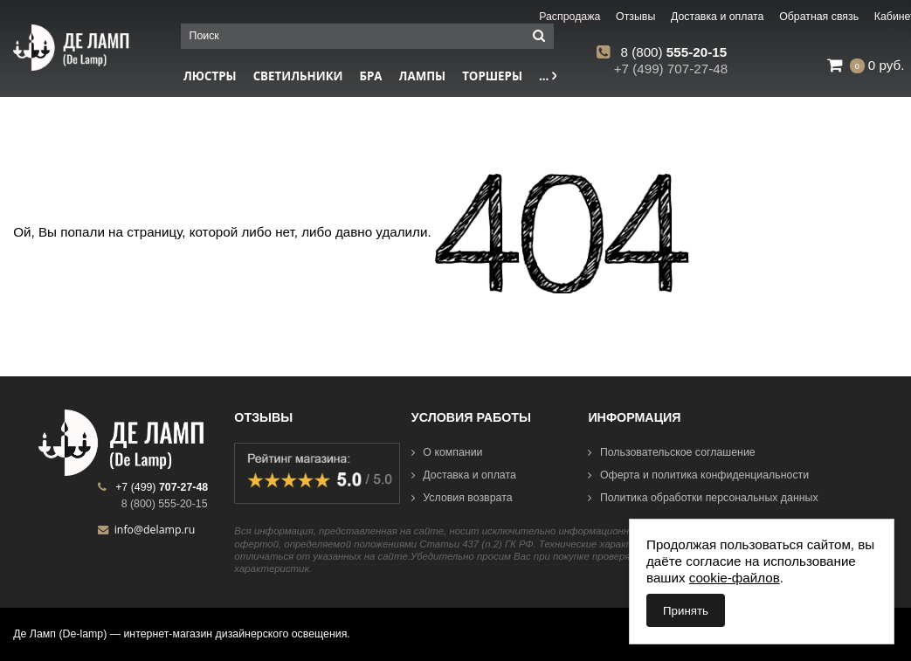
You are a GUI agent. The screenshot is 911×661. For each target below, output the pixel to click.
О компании (447, 452)
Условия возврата (462, 498)
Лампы (422, 76)
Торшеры (492, 76)
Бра (371, 76)
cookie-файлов (734, 577)
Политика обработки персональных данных (703, 498)
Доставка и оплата (463, 475)
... (547, 76)
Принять (685, 610)
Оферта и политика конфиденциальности (698, 475)
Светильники (298, 76)
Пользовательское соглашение (671, 452)
